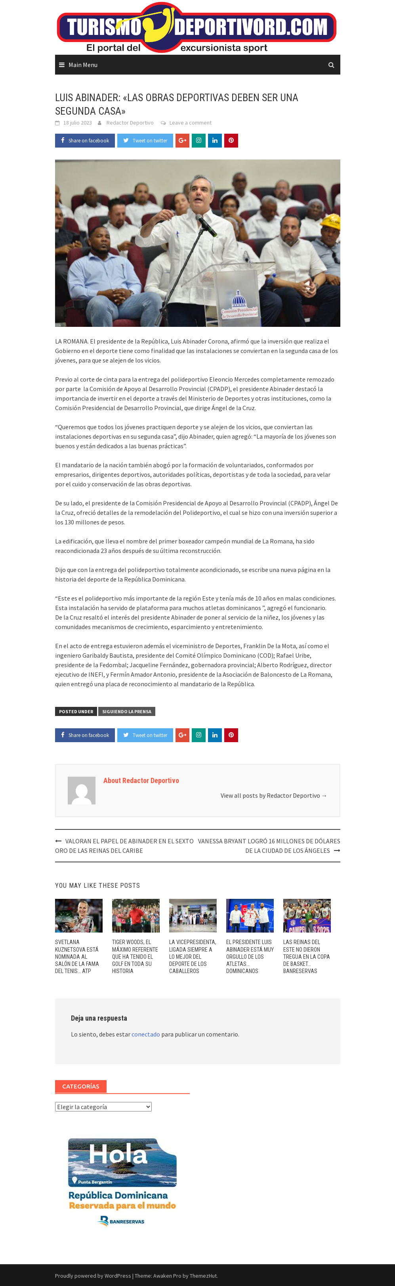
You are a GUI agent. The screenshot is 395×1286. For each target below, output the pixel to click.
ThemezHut (203, 1275)
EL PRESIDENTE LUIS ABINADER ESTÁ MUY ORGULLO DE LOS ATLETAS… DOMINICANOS (250, 956)
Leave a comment (191, 122)
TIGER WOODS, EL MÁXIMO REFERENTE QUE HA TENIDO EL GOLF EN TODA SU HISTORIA (135, 956)
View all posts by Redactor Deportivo (274, 795)
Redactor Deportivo (130, 122)
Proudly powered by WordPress (93, 1275)
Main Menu (83, 65)
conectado (146, 1034)
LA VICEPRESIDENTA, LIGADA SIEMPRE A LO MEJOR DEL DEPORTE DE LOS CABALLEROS (192, 956)
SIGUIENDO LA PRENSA (126, 711)
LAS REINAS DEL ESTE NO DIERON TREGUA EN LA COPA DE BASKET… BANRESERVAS (306, 956)
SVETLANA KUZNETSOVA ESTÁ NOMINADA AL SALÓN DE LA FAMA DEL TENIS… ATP (77, 956)
